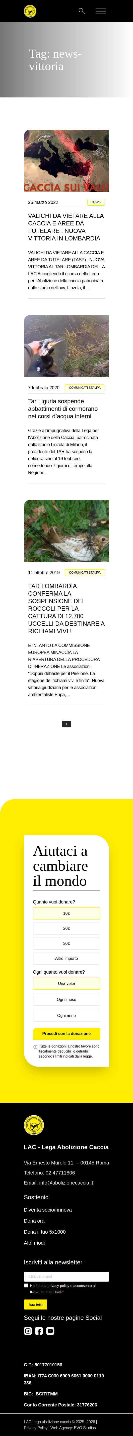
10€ (66, 913)
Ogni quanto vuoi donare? (59, 972)
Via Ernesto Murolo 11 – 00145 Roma (66, 1162)
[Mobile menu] (101, 11)
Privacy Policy (35, 1428)
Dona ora (34, 1221)
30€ (66, 943)
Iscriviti (36, 1304)
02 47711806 (60, 1173)
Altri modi (34, 1243)
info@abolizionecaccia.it (66, 1183)
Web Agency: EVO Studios (73, 1428)
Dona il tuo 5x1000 (45, 1232)
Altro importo (66, 958)
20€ (66, 928)
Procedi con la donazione (66, 1033)
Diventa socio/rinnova (48, 1210)
